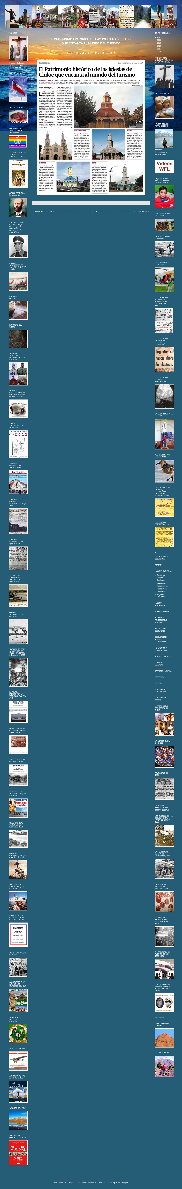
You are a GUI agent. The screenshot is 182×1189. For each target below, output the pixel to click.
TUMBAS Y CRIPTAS (163, 656)
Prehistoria (162, 589)
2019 (159, 43)
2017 (159, 49)
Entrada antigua (141, 211)
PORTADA (158, 565)
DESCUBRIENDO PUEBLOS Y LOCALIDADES (161, 639)
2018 (159, 46)
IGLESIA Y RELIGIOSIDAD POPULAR (161, 620)
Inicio (94, 211)
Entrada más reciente (43, 211)
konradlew (92, 1183)
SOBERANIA (159, 677)
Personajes (162, 592)
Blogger (124, 1183)
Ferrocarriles (164, 586)
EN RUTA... (160, 683)
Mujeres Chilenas (161, 596)
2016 (159, 52)
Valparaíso (162, 583)
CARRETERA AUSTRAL (164, 671)
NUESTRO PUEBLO (162, 612)
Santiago (161, 580)
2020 (159, 40)
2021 (159, 37)
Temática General (161, 576)
